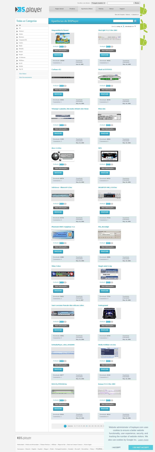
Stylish (21, 66)
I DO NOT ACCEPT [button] (141, 447)
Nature (21, 51)
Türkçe (92, 449)
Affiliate (53, 444)
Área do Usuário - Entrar (122, 14)
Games (21, 43)
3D (20, 28)
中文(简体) (99, 449)
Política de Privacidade (32, 444)
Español (40, 449)
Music (21, 45)
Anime (21, 34)
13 (92, 426)
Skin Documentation (25, 77)
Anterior (70, 426)
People (21, 54)
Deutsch (27, 449)
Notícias (101, 8)
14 (95, 426)
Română (70, 449)
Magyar (46, 449)
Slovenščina (85, 449)
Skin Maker (22, 74)
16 (101, 426)
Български (21, 449)
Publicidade (20, 444)
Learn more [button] (143, 440)
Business (21, 37)
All (20, 25)
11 (86, 426)
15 (98, 426)
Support (122, 8)
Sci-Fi (20, 63)
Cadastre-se (135, 14)
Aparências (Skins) (86, 8)
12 (89, 426)
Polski (52, 449)
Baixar (112, 8)
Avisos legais (87, 444)
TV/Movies (22, 57)
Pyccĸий (77, 449)
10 (84, 426)
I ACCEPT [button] (116, 447)
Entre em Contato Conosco (74, 444)
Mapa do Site (61, 444)
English (34, 449)
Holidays (21, 60)
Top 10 (21, 69)
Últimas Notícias (45, 444)
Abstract (21, 31)
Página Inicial (59, 8)
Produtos (72, 8)
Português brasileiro (61, 449)
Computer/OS (23, 40)
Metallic (21, 48)
